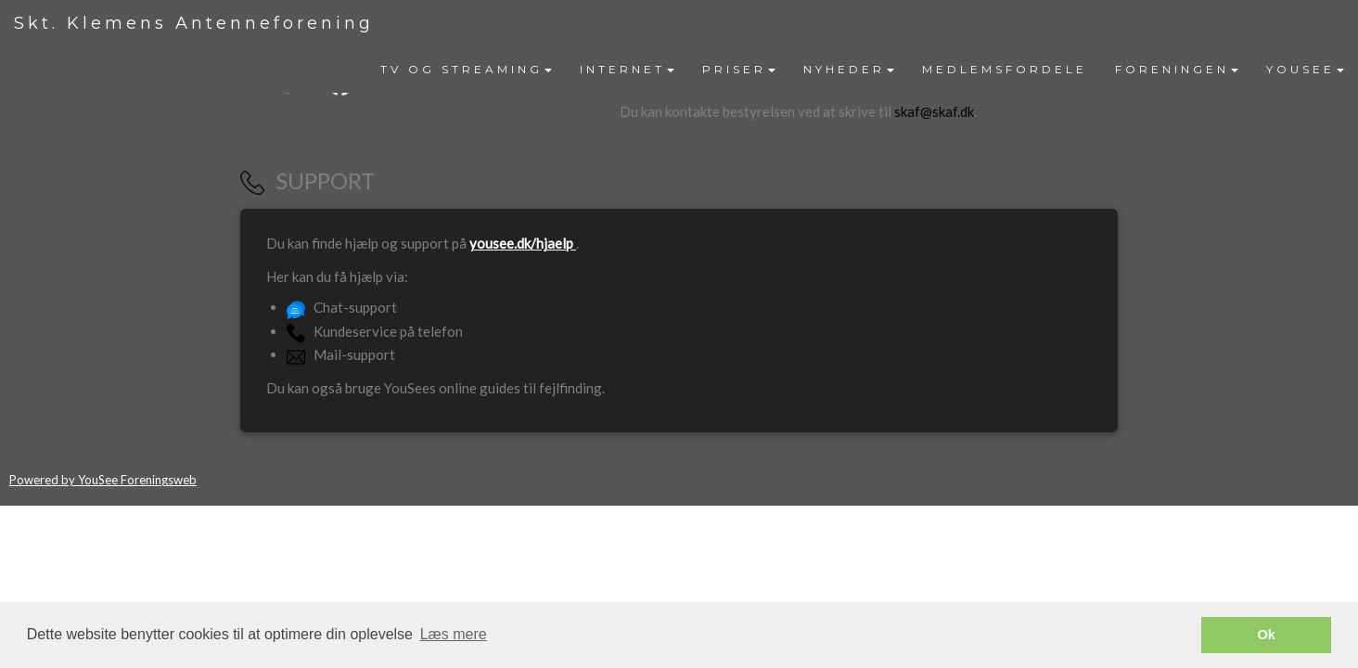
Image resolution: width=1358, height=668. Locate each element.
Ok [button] (1266, 634)
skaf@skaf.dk (934, 111)
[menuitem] (466, 69)
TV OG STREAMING (466, 69)
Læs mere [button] (453, 634)
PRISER (738, 69)
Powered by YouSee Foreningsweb (103, 479)
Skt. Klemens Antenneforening (194, 23)
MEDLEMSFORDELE (1004, 69)
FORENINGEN (1176, 69)
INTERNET (627, 69)
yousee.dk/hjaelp (522, 243)
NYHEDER (848, 69)
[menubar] (862, 69)
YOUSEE (1305, 69)
